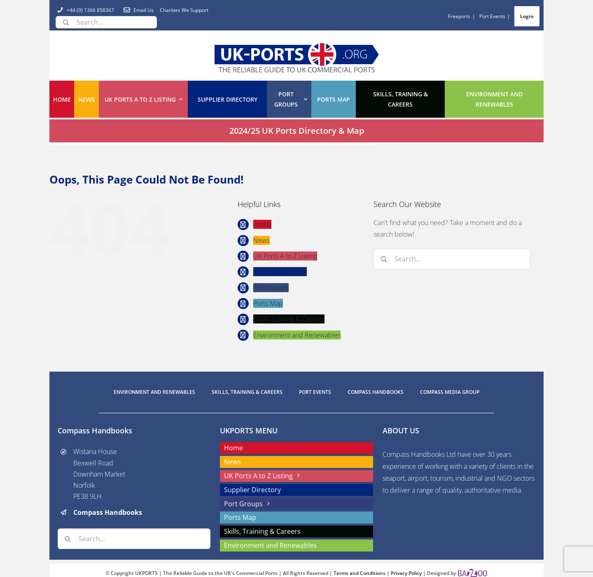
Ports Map (268, 303)
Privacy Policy (407, 573)
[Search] (66, 22)
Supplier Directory (280, 271)
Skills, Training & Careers (289, 318)
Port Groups (271, 287)
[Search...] (106, 22)
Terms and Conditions (360, 573)
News (261, 239)
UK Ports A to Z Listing (285, 256)
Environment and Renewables (297, 334)
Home (262, 224)
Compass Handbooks (107, 512)
